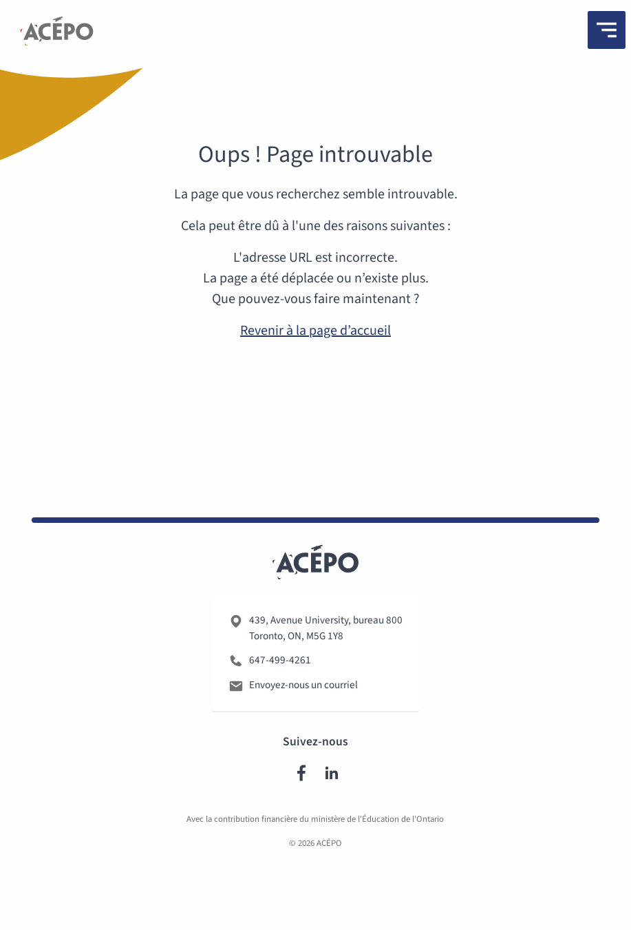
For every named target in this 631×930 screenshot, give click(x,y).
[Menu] (606, 30)
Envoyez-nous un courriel (303, 687)
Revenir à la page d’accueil (315, 330)
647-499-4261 (280, 662)
